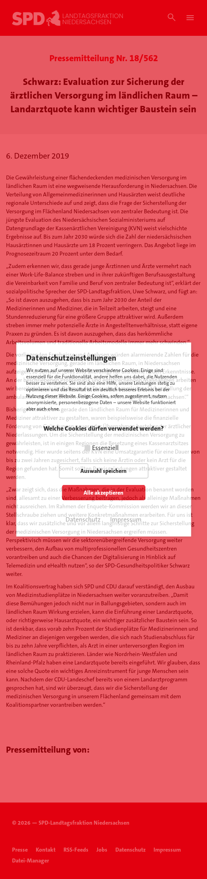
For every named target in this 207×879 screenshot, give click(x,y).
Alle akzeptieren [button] (103, 492)
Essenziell (105, 448)
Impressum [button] (125, 519)
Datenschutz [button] (83, 519)
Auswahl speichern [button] (103, 471)
